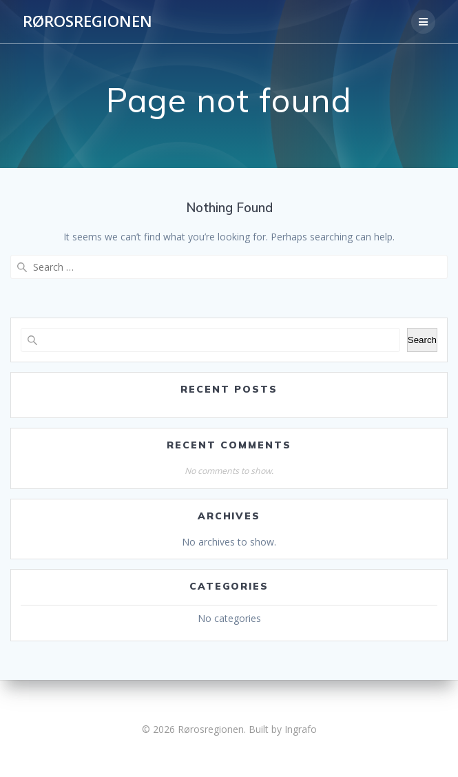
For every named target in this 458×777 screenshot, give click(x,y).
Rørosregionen (87, 21)
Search (422, 340)
